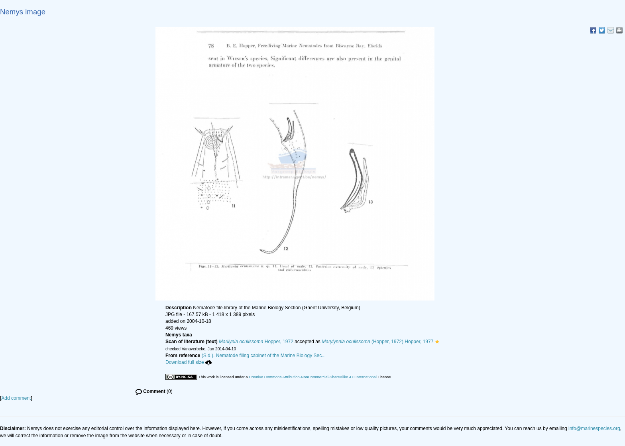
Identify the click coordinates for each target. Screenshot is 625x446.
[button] (437, 342)
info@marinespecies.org (594, 428)
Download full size (188, 362)
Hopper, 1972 (256, 341)
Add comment (16, 398)
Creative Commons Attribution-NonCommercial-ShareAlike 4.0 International (312, 377)
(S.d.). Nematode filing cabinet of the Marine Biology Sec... (264, 355)
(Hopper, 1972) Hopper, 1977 (377, 341)
